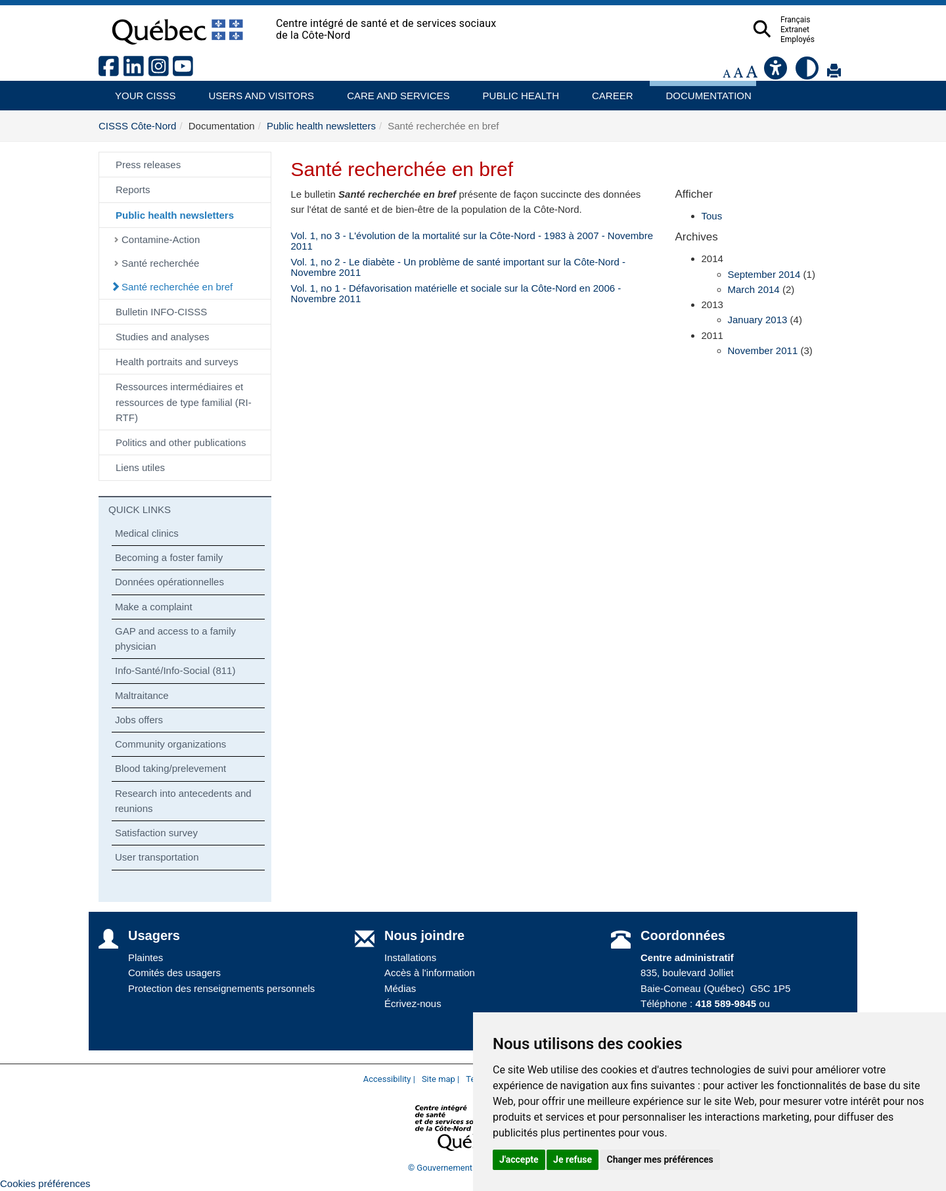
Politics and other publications (181, 442)
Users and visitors (254, 91)
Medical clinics (147, 533)
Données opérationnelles (169, 581)
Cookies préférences (45, 1183)
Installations (410, 957)
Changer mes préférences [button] (660, 1159)
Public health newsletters (321, 125)
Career (608, 91)
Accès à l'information (429, 972)
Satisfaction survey (156, 832)
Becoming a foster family (169, 557)
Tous (712, 215)
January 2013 (758, 319)
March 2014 (754, 289)
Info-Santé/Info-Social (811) (175, 670)
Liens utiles (140, 467)
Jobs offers (139, 719)
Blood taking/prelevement (170, 768)
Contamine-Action (161, 239)
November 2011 (763, 350)
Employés (823, 39)
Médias (400, 988)
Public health (515, 91)
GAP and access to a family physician (175, 638)
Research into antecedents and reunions (183, 801)
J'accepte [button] (519, 1159)
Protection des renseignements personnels (221, 988)
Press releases (148, 164)
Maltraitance (142, 695)
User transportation (157, 857)
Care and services (391, 91)
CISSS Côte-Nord (137, 125)
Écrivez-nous (412, 1003)
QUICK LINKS (139, 509)
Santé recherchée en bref (177, 286)
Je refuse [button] (572, 1159)
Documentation (703, 91)
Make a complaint (153, 606)
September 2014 (764, 274)
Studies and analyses (163, 336)
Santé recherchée (160, 263)
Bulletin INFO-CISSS (161, 311)
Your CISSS (141, 91)
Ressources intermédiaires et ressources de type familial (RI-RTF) (184, 402)
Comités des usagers (174, 972)
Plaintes (145, 957)
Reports (133, 189)
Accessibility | (389, 1079)
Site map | (440, 1079)
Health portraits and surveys (177, 361)
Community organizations (170, 744)
